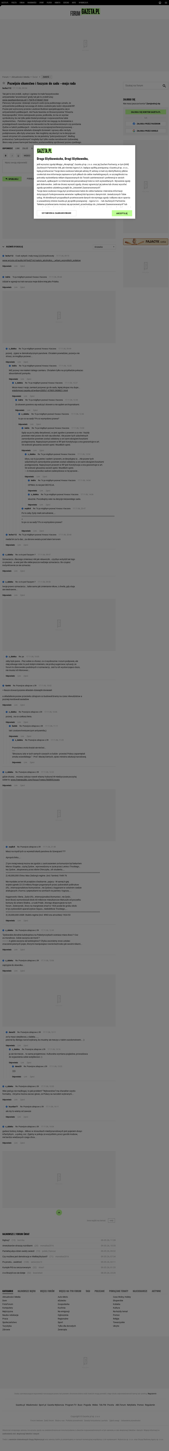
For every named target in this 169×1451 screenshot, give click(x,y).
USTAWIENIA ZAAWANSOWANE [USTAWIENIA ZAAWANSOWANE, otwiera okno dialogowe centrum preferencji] (56, 213)
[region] (84, 182)
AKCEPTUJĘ (122, 213)
